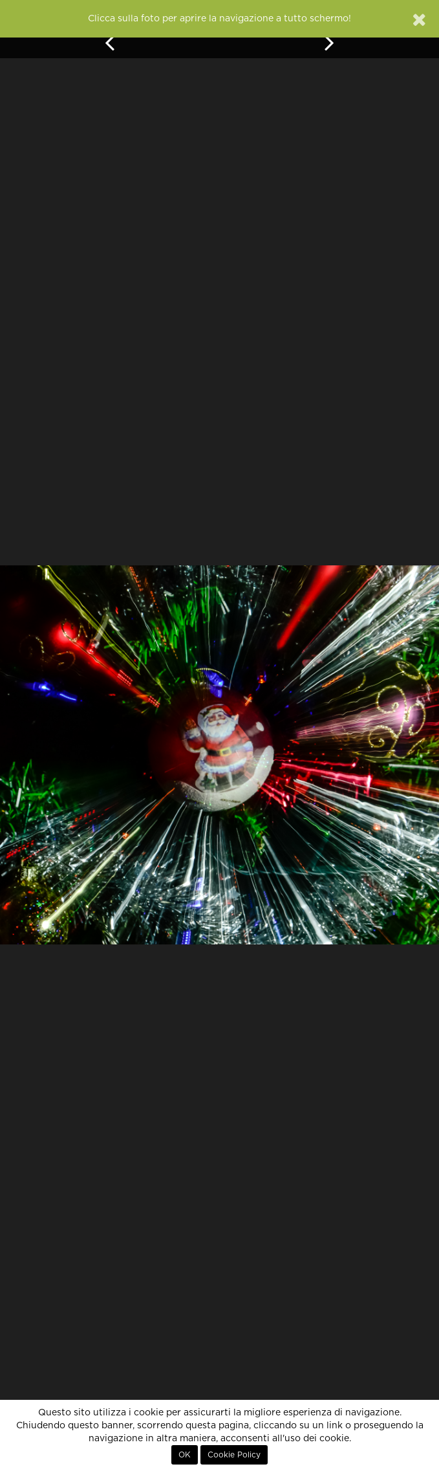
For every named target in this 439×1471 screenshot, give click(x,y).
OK (184, 1455)
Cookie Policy (234, 1455)
